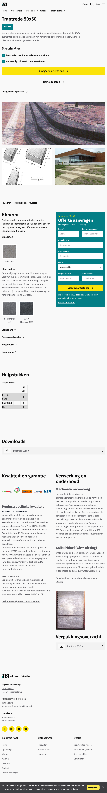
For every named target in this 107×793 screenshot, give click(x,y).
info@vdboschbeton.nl (12, 692)
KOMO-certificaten (11, 576)
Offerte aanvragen (10, 773)
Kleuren (7, 203)
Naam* (61, 229)
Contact (5, 768)
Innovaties (42, 754)
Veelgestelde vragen (83, 745)
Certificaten (79, 759)
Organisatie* (63, 251)
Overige (33, 203)
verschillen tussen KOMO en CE (27, 594)
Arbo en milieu (80, 754)
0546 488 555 (8, 688)
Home (4, 11)
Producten (31, 11)
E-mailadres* (64, 240)
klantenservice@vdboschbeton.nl (17, 706)
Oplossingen (16, 11)
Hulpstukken (20, 203)
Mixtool (5, 754)
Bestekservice (44, 749)
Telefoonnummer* (90, 229)
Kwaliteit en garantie (83, 749)
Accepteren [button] (93, 787)
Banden (43, 11)
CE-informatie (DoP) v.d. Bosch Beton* (21, 601)
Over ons (6, 763)
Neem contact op (66, 302)
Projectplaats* (64, 273)
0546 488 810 (7, 703)
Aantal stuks (87, 273)
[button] (103, 787)
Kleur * (61, 262)
